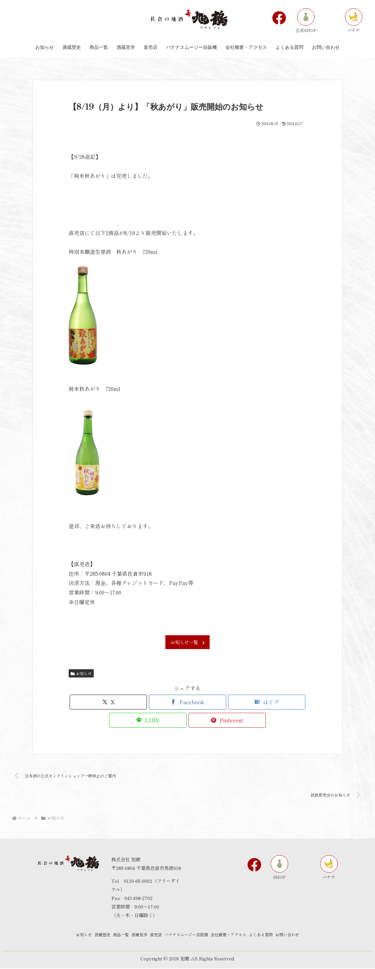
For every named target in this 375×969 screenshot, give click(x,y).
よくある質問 (278, 935)
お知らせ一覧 (187, 642)
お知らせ (81, 673)
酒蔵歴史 (84, 935)
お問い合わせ (311, 935)
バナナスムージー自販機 (190, 935)
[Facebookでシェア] (187, 702)
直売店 (153, 935)
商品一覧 (108, 935)
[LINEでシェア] (148, 720)
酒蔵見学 (131, 935)
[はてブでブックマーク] (266, 702)
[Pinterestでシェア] (227, 720)
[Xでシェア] (108, 702)
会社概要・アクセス (239, 935)
